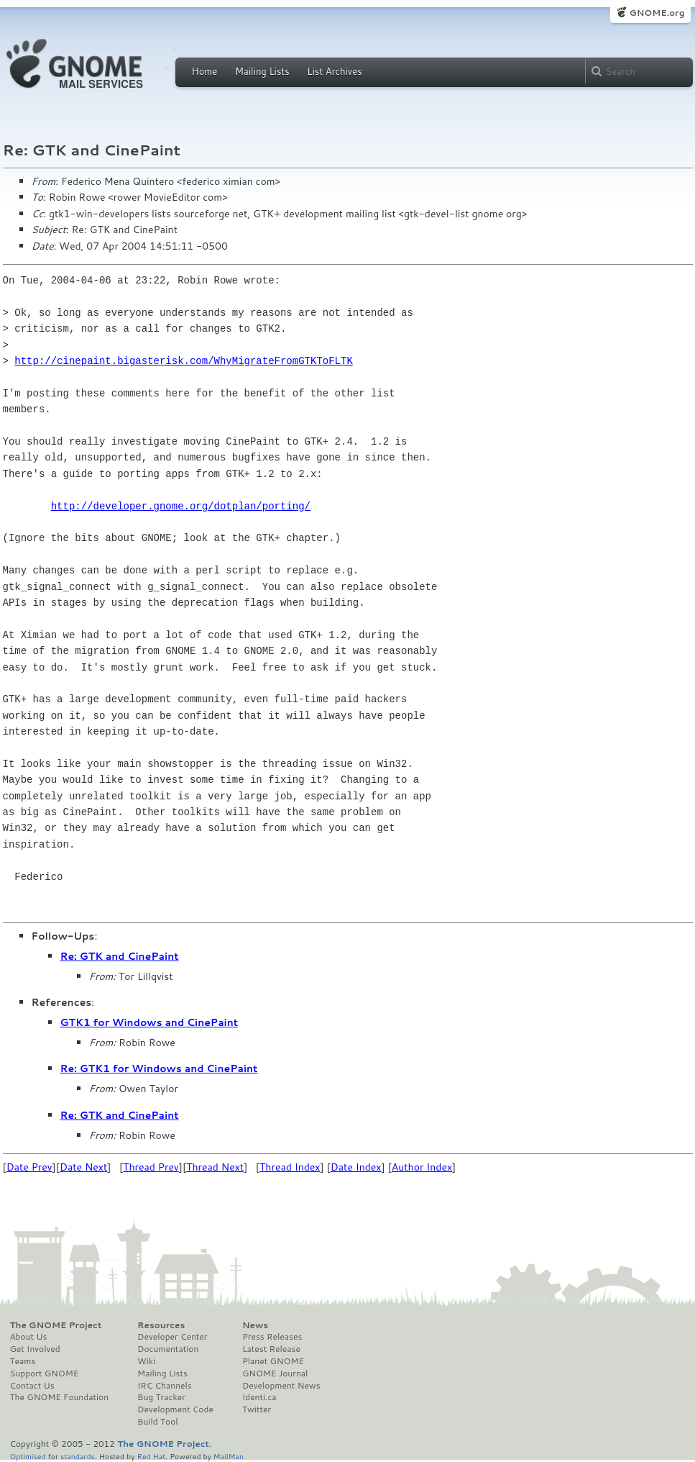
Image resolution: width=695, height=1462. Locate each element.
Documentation (167, 1349)
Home (205, 71)
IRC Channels (164, 1385)
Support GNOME (44, 1373)
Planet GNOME (273, 1361)
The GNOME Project (56, 1325)
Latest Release (271, 1349)
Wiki (146, 1361)
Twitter (256, 1409)
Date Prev (29, 1167)
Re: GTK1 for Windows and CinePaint (159, 1068)
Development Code (175, 1409)
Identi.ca (259, 1397)
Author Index (422, 1167)
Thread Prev (151, 1167)
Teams (23, 1361)
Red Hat (151, 1455)
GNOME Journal (275, 1373)
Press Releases (272, 1337)
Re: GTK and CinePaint (119, 956)
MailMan (228, 1455)
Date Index (356, 1167)
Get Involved (35, 1349)
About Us (28, 1337)
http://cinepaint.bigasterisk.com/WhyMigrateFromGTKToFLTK (183, 361)
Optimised (28, 1455)
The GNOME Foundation (59, 1397)
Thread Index (290, 1167)
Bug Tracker (161, 1397)
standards (77, 1455)
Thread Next (215, 1167)
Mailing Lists (262, 71)
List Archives (334, 71)
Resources (161, 1325)
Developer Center (172, 1337)
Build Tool (157, 1421)
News (255, 1325)
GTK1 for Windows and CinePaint (149, 1022)
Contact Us (32, 1385)
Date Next (83, 1167)
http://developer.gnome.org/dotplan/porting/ (180, 506)
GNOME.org (656, 12)
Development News (281, 1385)
